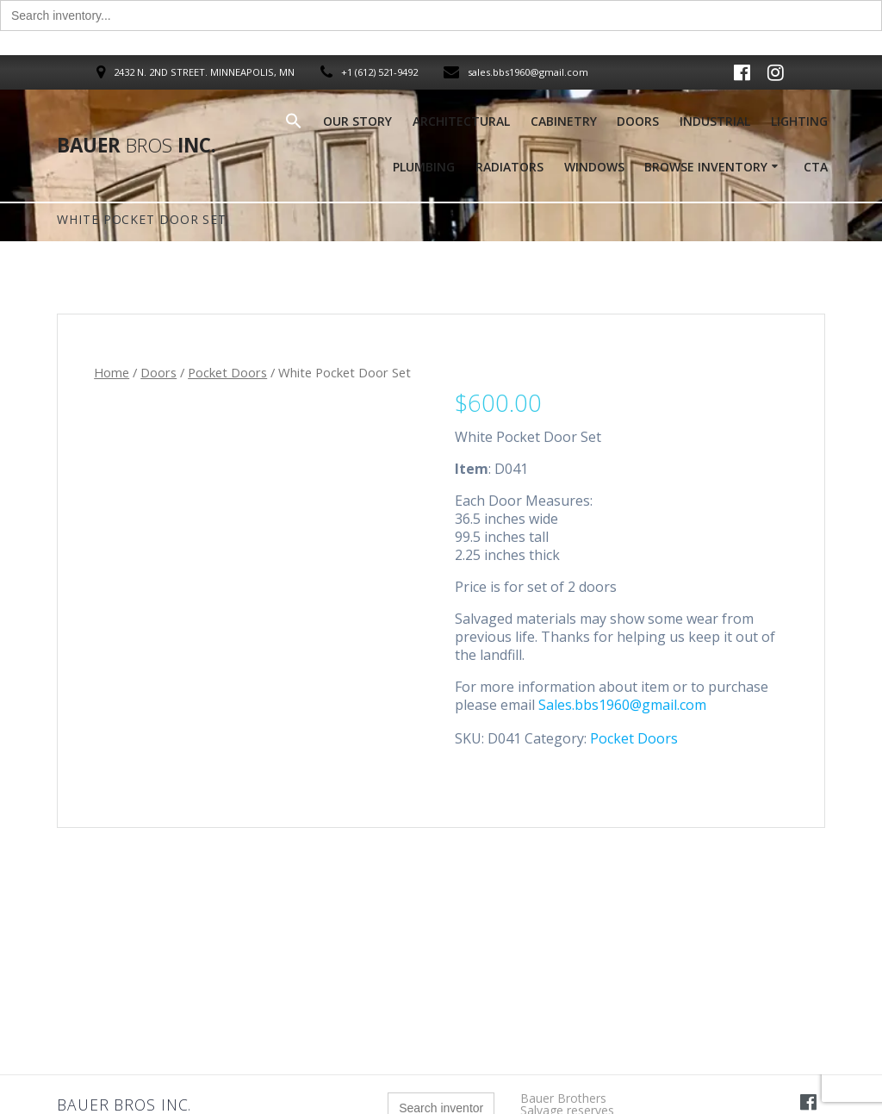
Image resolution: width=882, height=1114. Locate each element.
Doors (638, 121)
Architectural (461, 121)
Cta (816, 167)
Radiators (509, 167)
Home (111, 372)
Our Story (357, 121)
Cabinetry (564, 121)
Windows (594, 167)
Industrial (715, 121)
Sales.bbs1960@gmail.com (622, 704)
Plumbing (424, 167)
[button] (293, 124)
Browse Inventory (705, 167)
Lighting (799, 121)
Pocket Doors (227, 372)
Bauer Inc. (136, 145)
